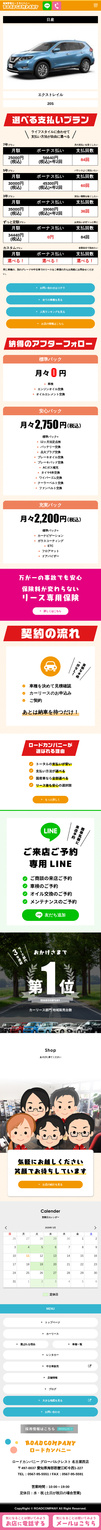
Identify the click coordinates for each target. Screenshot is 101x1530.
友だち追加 (50, 915)
